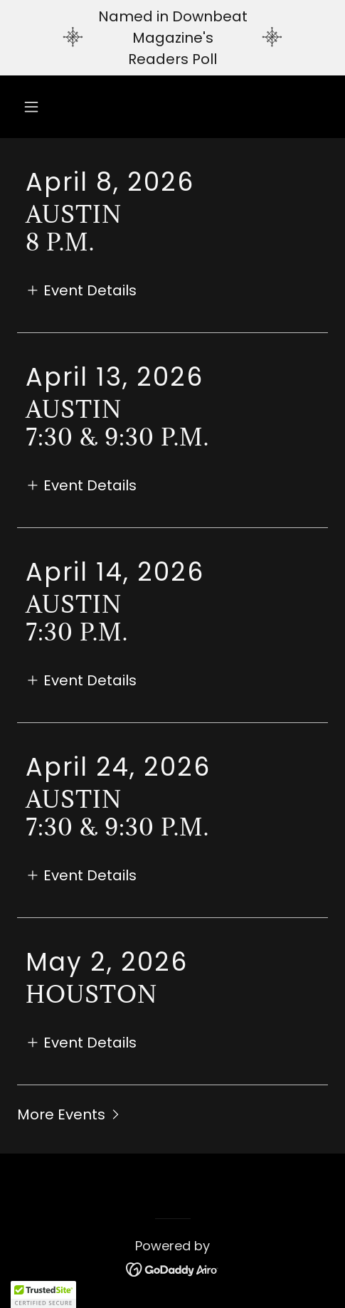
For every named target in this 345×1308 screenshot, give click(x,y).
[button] (40, 107)
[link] (172, 1269)
